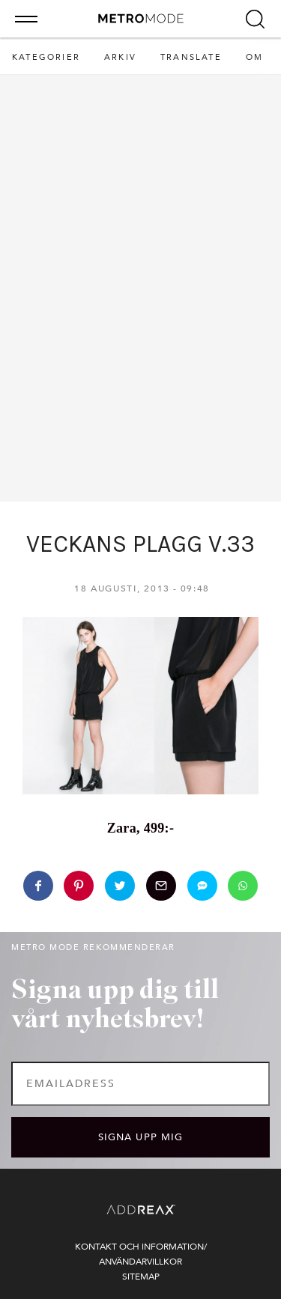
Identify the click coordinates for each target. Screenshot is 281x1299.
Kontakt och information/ (141, 1247)
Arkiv (120, 57)
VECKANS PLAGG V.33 (140, 544)
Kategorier (46, 57)
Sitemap (141, 1277)
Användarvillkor (140, 1262)
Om (254, 57)
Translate (191, 57)
